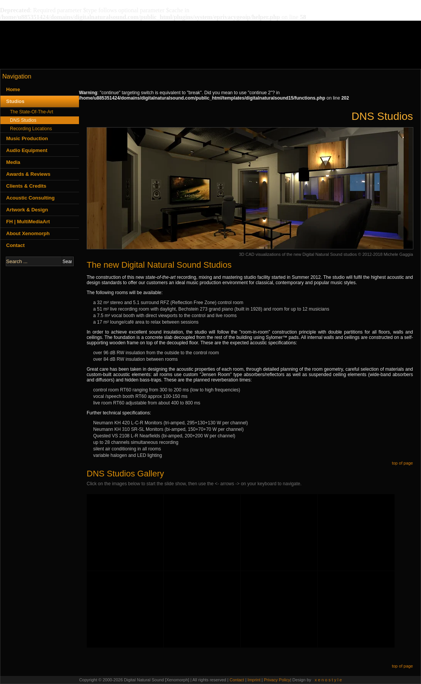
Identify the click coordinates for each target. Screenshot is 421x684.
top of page (402, 463)
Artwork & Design (27, 210)
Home (13, 89)
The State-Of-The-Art (31, 112)
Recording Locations (31, 128)
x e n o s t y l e (328, 679)
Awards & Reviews (28, 174)
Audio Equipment (27, 150)
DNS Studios (23, 120)
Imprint (255, 679)
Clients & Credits (26, 186)
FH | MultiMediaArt (28, 221)
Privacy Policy (277, 679)
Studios (15, 101)
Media (13, 162)
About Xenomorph (27, 233)
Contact (15, 245)
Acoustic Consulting (30, 198)
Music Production (27, 138)
